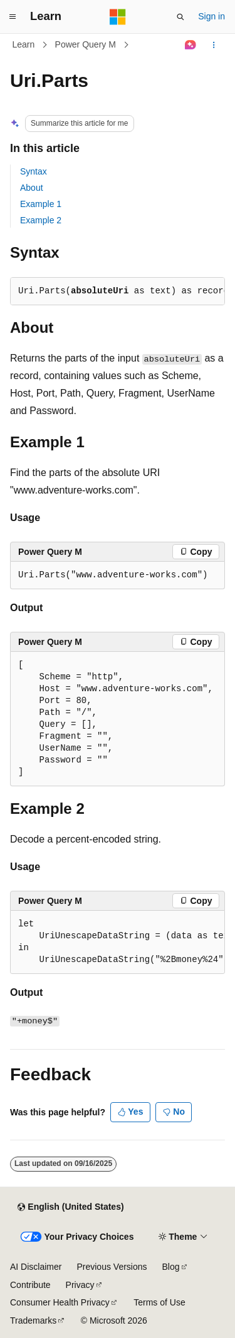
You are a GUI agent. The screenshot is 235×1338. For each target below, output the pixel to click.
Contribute (30, 1285)
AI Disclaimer (35, 1267)
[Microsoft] (118, 17)
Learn (24, 44)
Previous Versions (111, 1267)
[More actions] (214, 45)
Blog (171, 1267)
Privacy (80, 1285)
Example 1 (40, 204)
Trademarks (33, 1320)
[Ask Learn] (191, 45)
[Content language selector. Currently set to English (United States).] (70, 1207)
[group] (117, 942)
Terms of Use (159, 1302)
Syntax (33, 171)
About (31, 188)
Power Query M (85, 44)
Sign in (211, 16)
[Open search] (180, 17)
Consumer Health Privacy (60, 1302)
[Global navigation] (12, 17)
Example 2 (40, 220)
